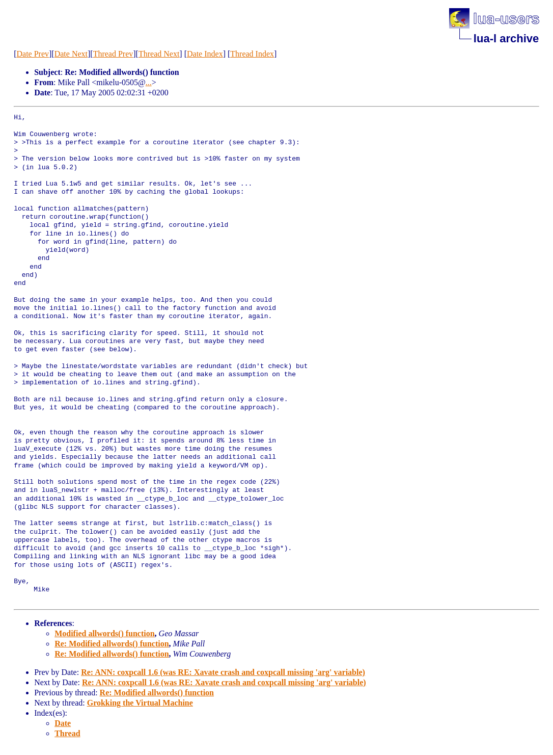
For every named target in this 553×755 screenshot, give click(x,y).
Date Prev (32, 53)
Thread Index (252, 53)
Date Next (71, 53)
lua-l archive (506, 38)
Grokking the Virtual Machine (140, 702)
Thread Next (159, 53)
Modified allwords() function (104, 633)
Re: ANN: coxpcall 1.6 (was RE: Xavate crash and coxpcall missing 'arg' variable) (223, 672)
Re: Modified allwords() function (111, 643)
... (149, 82)
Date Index (205, 53)
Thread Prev (113, 53)
